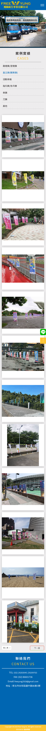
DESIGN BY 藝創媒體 (23, 729)
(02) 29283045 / (21, 672)
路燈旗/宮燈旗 (10, 65)
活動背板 (7, 79)
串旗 (5, 92)
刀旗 (5, 99)
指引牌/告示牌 (10, 85)
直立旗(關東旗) (10, 72)
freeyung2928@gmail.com (26, 681)
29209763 (32, 672)
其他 (5, 105)
